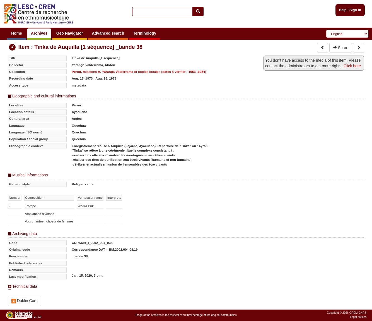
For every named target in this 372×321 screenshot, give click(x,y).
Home (16, 33)
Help (342, 10)
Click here (352, 66)
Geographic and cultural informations (44, 96)
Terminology (144, 33)
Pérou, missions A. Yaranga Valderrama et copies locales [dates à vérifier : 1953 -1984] (139, 71)
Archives (39, 33)
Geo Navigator (69, 33)
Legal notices (358, 316)
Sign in (355, 10)
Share (340, 47)
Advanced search (108, 33)
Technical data (24, 286)
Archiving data (24, 233)
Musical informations (30, 175)
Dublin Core (24, 300)
